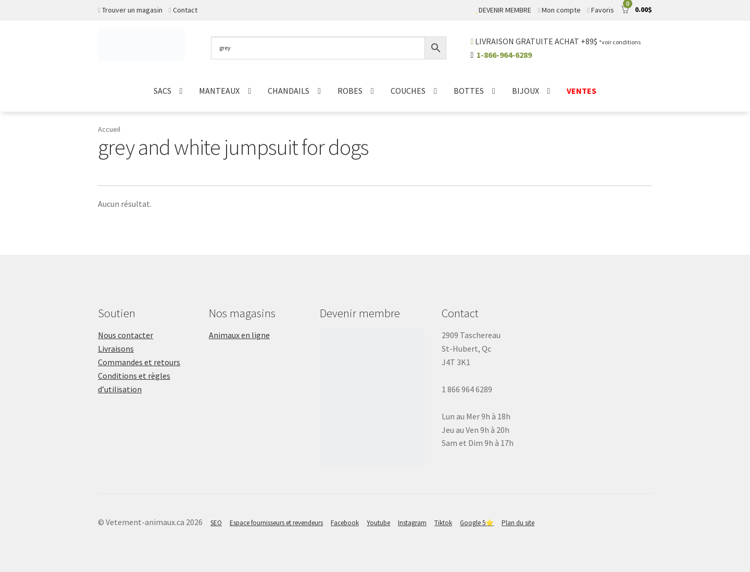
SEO (216, 522)
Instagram (412, 522)
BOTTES (469, 90)
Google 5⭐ (477, 522)
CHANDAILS (288, 90)
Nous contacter (125, 335)
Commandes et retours (139, 362)
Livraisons (116, 348)
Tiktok (443, 522)
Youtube (378, 522)
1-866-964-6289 (504, 54)
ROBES (350, 90)
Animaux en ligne (239, 335)
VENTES (581, 90)
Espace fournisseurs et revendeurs (276, 522)
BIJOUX (525, 90)
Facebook (345, 522)
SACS (162, 90)
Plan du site (518, 522)
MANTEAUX (219, 90)
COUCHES (408, 90)
